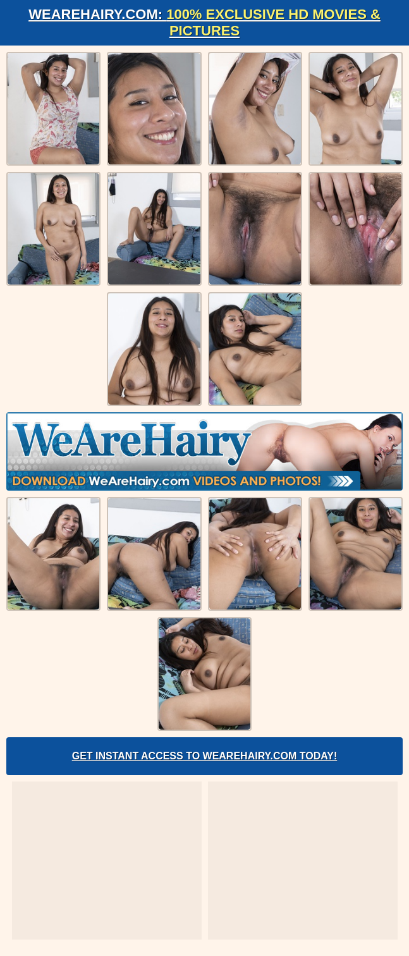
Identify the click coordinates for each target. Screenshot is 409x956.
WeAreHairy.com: (204, 22)
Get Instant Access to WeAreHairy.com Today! (205, 756)
